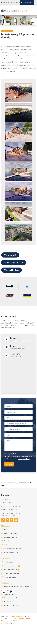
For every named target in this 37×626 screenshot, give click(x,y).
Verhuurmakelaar (10, 544)
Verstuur (9, 464)
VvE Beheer (6, 558)
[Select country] (6, 423)
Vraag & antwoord (11, 577)
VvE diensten (9, 562)
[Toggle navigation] (33, 10)
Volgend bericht (11, 270)
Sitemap (4, 621)
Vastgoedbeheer (27, 2)
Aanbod (7, 529)
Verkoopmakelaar (10, 537)
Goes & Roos (16, 616)
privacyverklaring (23, 459)
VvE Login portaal (12, 566)
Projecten (7, 601)
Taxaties (7, 541)
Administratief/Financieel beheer (16, 586)
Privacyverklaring (11, 454)
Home (3, 483)
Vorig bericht (10, 255)
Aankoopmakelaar (10, 533)
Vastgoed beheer (8, 583)
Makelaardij (5, 2)
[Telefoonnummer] (18, 429)
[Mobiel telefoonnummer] (18, 423)
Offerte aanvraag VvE (12, 573)
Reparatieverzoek (12, 569)
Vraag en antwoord (11, 605)
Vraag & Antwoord (11, 552)
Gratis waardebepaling (12, 548)
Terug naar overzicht (13, 262)
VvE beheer (15, 2)
